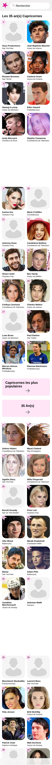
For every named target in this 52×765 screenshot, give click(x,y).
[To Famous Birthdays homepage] (5, 5)
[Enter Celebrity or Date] (30, 5)
